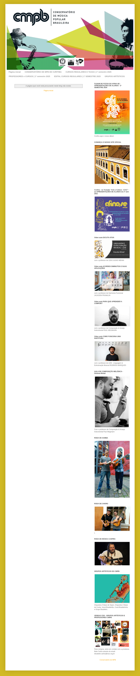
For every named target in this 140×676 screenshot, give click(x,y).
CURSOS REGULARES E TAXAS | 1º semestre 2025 (88, 72)
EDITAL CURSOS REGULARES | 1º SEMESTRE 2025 (77, 76)
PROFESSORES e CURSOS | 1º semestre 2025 (29, 76)
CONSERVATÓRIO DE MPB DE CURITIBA (43, 72)
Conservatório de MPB (108, 660)
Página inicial (15, 72)
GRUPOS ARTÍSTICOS (115, 76)
